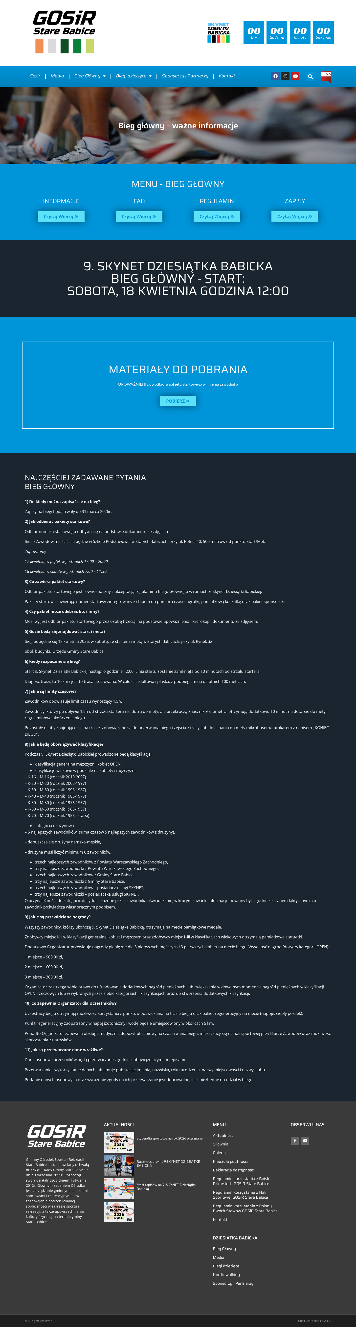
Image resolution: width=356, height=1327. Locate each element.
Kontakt (227, 75)
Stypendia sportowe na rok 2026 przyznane (169, 1138)
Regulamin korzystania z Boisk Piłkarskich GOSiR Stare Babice (241, 1181)
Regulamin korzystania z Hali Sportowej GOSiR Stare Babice (240, 1194)
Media (57, 75)
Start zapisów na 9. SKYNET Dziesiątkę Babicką (166, 1187)
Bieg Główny (90, 76)
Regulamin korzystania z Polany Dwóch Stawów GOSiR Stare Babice (245, 1208)
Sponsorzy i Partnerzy (185, 75)
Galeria (219, 1153)
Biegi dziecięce (134, 76)
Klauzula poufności (230, 1161)
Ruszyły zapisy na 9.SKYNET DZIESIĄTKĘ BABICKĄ (168, 1163)
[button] (310, 76)
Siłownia (220, 1144)
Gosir (35, 75)
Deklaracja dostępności (234, 1170)
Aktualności (223, 1135)
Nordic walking (226, 1275)
